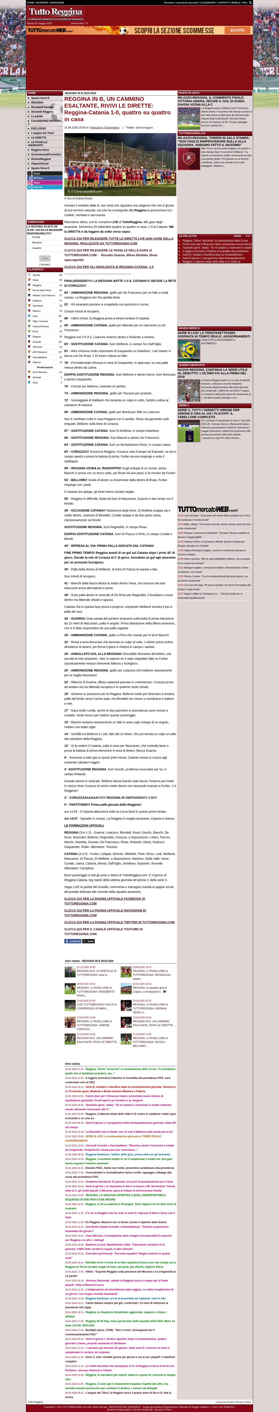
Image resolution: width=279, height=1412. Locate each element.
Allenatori (37, 242)
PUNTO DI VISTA (189, 93)
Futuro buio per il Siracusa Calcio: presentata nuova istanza (217, 244)
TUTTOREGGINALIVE (192, 133)
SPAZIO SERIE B (189, 328)
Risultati (45, 264)
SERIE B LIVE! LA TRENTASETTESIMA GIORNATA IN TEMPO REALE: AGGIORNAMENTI (214, 334)
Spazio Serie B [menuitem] (38, 98)
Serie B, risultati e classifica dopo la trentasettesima (212, 254)
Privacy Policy (243, 1402)
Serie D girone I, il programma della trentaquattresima (214, 258)
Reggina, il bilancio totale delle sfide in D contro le (211, 261)
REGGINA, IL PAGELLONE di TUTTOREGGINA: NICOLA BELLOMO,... (150, 1042)
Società (36, 237)
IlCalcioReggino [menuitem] (39, 159)
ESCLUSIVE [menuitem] (37, 128)
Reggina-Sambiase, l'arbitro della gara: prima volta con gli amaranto (128, 1154)
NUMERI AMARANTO (192, 365)
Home (32, 93)
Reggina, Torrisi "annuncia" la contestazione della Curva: (215, 240)
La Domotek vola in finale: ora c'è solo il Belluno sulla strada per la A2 (129, 1131)
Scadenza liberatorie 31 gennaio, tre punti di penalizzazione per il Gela (129, 1181)
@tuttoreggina (144, 127)
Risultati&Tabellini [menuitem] (41, 107)
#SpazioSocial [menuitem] (38, 163)
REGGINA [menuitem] (35, 102)
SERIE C (184, 405)
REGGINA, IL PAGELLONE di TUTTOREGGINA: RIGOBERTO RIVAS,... (96, 991)
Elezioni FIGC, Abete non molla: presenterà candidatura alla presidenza (130, 1168)
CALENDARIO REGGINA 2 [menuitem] (44, 122)
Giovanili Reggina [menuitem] (40, 111)
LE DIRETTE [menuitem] (37, 137)
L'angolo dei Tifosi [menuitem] (41, 133)
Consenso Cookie (225, 1402)
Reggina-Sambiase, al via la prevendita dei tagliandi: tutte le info (126, 1298)
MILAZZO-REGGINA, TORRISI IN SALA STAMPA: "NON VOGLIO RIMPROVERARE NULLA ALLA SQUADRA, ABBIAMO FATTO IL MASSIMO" (214, 141)
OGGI (237, 236)
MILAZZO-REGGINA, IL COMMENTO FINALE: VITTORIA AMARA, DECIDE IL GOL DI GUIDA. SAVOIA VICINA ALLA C (211, 101)
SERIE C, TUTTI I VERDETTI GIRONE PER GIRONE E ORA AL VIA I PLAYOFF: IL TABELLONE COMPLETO (209, 413)
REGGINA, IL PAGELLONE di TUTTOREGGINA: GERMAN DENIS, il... (150, 1008)
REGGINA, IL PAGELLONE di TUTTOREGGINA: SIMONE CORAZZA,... (94, 1025)
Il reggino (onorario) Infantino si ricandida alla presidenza (215, 251)
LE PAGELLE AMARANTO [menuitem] (37, 144)
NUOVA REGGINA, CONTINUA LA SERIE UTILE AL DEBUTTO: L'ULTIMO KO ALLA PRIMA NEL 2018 (212, 373)
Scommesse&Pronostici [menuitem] (44, 154)
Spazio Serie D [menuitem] (38, 168)
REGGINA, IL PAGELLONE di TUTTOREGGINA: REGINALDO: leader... (152, 975)
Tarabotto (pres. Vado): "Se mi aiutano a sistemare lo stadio (217, 247)
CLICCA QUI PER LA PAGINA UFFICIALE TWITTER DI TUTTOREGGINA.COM (119, 922)
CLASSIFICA (36, 269)
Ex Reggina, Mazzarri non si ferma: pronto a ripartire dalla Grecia (126, 1222)
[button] (44, 258)
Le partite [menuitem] (35, 116)
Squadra (36, 248)
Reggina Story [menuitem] (38, 149)
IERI (247, 236)
